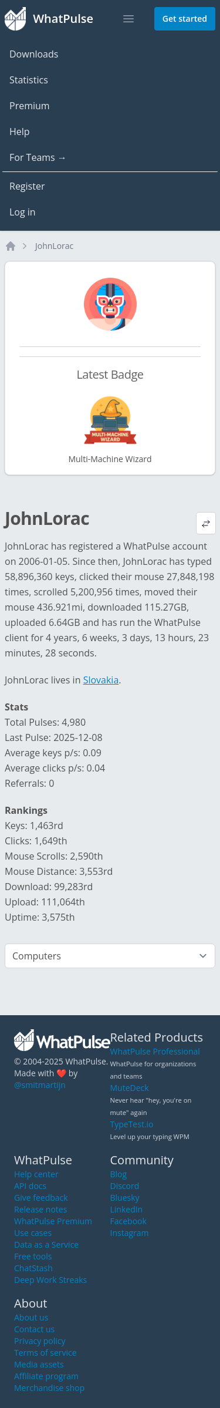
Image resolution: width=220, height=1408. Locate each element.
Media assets (39, 1364)
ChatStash (33, 1268)
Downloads (33, 54)
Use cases (33, 1232)
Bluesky (125, 1197)
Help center (36, 1174)
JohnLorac (54, 245)
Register (27, 186)
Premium (29, 105)
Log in (22, 212)
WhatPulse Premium (53, 1221)
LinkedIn (126, 1209)
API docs (30, 1185)
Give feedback (41, 1197)
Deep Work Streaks (50, 1279)
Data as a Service (46, 1244)
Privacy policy (40, 1340)
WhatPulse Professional (155, 1051)
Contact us (34, 1329)
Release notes (40, 1209)
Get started (185, 18)
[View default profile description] (206, 523)
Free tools (33, 1256)
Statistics (28, 79)
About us (31, 1317)
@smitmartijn (40, 1084)
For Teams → (38, 157)
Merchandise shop (49, 1387)
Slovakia (101, 679)
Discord (125, 1185)
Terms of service (45, 1352)
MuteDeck (129, 1087)
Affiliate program (46, 1376)
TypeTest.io (132, 1124)
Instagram (129, 1232)
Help (19, 131)
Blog (118, 1174)
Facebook (128, 1221)
